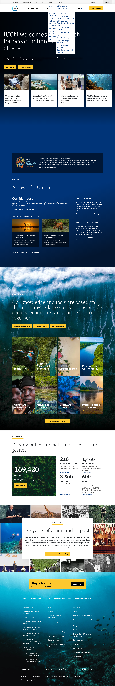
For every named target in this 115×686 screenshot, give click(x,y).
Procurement (59, 598)
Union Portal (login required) (63, 41)
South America (78, 648)
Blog (42, 2)
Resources (75, 8)
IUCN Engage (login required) (63, 46)
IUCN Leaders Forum (63, 32)
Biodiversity (52, 612)
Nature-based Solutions (56, 636)
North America (78, 640)
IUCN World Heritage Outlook (63, 28)
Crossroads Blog (87, 669)
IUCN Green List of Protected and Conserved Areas (65, 23)
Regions (50, 2)
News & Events (26, 2)
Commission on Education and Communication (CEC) (31, 634)
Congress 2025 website (47, 167)
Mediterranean (78, 630)
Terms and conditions (83, 598)
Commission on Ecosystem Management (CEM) (32, 628)
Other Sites (59, 2)
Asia (74, 612)
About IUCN (15, 2)
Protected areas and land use (56, 645)
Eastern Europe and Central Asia (82, 621)
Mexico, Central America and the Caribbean (82, 635)
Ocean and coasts (54, 640)
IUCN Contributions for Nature (64, 10)
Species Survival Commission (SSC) (29, 648)
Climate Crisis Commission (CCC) (32, 622)
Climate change (53, 622)
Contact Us (25, 669)
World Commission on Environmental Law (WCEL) (32, 654)
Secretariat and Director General (31, 612)
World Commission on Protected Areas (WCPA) (31, 660)
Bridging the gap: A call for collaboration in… (53, 236)
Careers (48, 598)
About (25, 598)
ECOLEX (59, 35)
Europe (75, 626)
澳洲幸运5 (37, 680)
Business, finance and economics (55, 617)
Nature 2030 (33, 8)
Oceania (76, 644)
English (107, 2)
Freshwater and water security (55, 627)
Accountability (36, 598)
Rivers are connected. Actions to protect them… (25, 236)
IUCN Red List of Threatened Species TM (65, 17)
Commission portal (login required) (65, 51)
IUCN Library (61, 13)
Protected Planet (62, 38)
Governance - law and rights (57, 632)
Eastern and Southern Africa (82, 616)
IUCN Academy (62, 6)
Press (36, 2)
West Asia (76, 656)
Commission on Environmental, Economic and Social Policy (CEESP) (31, 641)
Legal (69, 598)
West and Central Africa (81, 652)
